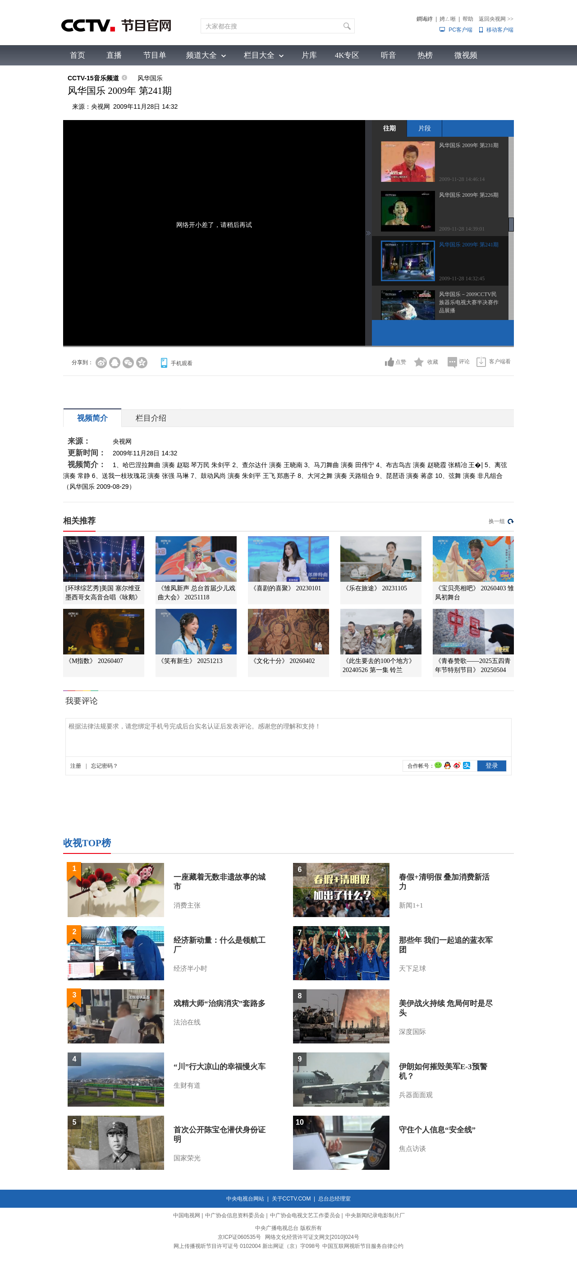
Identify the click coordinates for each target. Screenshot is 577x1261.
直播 (114, 55)
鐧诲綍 (425, 19)
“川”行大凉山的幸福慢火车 (220, 1066)
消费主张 (187, 905)
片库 (309, 55)
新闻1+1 (411, 905)
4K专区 (347, 55)
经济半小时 (190, 968)
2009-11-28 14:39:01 (462, 229)
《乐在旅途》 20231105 (375, 588)
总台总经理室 (334, 1199)
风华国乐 (150, 78)
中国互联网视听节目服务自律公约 (362, 1246)
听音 (388, 55)
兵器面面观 (416, 1095)
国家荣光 (187, 1158)
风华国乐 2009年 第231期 (469, 145)
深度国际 (412, 1031)
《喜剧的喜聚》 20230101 (285, 588)
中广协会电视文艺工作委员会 (305, 1215)
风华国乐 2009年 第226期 (469, 195)
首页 (77, 55)
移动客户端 (499, 30)
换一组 (497, 521)
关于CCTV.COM (291, 1199)
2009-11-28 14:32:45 (462, 278)
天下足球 (412, 968)
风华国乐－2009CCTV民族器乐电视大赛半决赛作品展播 (469, 302)
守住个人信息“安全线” (437, 1130)
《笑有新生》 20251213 (190, 661)
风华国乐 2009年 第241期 (469, 244)
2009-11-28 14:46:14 (462, 179)
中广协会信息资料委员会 (235, 1215)
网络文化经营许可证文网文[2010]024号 (312, 1237)
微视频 (465, 55)
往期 (389, 128)
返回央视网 (496, 19)
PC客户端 (460, 30)
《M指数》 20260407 (94, 661)
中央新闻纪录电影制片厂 (375, 1215)
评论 (464, 361)
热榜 (425, 55)
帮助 (468, 19)
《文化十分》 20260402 (282, 661)
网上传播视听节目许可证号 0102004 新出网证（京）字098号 (247, 1246)
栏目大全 (259, 55)
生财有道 (187, 1085)
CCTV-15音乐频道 (93, 78)
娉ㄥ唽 (448, 19)
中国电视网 (186, 1215)
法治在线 (187, 1022)
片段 (424, 128)
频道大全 (201, 55)
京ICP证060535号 (239, 1237)
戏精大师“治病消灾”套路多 (220, 1003)
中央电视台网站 (245, 1199)
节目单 (154, 55)
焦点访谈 (412, 1148)
